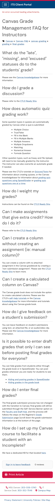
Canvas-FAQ (22, 41)
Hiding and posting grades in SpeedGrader (29, 379)
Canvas (9, 41)
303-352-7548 (25, 490)
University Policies (31, 500)
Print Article (14, 474)
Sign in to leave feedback (18, 464)
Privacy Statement (13, 500)
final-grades (18, 44)
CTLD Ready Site (28, 101)
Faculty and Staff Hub (16, 411)
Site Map (46, 500)
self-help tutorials (18, 298)
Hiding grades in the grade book (23, 382)
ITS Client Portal (21, 4)
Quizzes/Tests (41, 171)
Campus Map (43, 490)
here (44, 453)
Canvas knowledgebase (28, 77)
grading (6, 44)
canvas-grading (38, 41)
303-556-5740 (29, 487)
